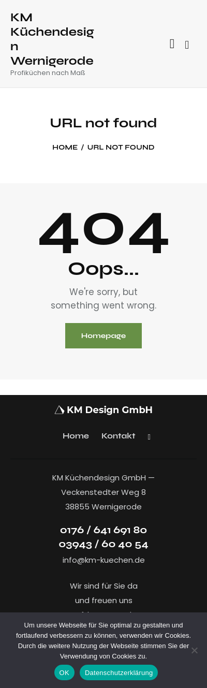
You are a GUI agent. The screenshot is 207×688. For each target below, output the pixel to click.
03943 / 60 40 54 (103, 544)
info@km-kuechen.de (104, 559)
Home (65, 147)
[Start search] (187, 45)
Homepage (103, 335)
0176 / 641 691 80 (103, 530)
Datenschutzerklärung (119, 673)
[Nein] (194, 650)
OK (64, 673)
